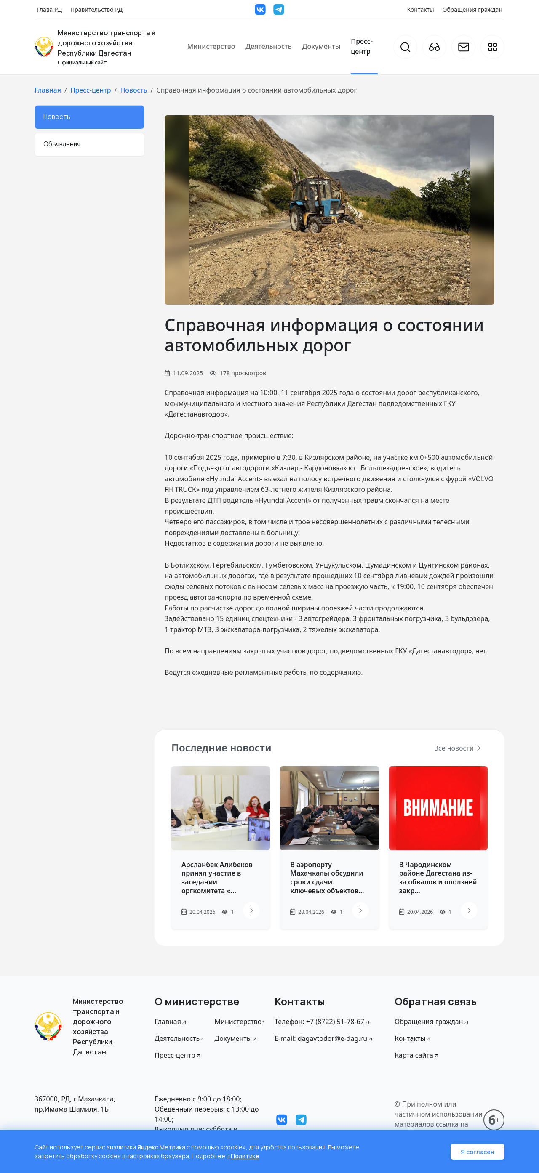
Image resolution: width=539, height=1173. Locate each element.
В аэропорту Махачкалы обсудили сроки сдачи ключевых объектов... (327, 877)
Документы (321, 46)
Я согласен (477, 1152)
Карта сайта (417, 1055)
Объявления (61, 144)
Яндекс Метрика (161, 1147)
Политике (245, 1156)
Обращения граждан (472, 9)
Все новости (458, 748)
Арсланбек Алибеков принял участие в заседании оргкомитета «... (217, 877)
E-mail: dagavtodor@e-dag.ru (324, 1038)
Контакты (420, 9)
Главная (48, 90)
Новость (133, 90)
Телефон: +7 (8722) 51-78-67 (323, 1021)
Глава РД (49, 9)
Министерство (211, 46)
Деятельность (268, 46)
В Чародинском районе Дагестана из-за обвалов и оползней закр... (438, 877)
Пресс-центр (362, 46)
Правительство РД (96, 9)
